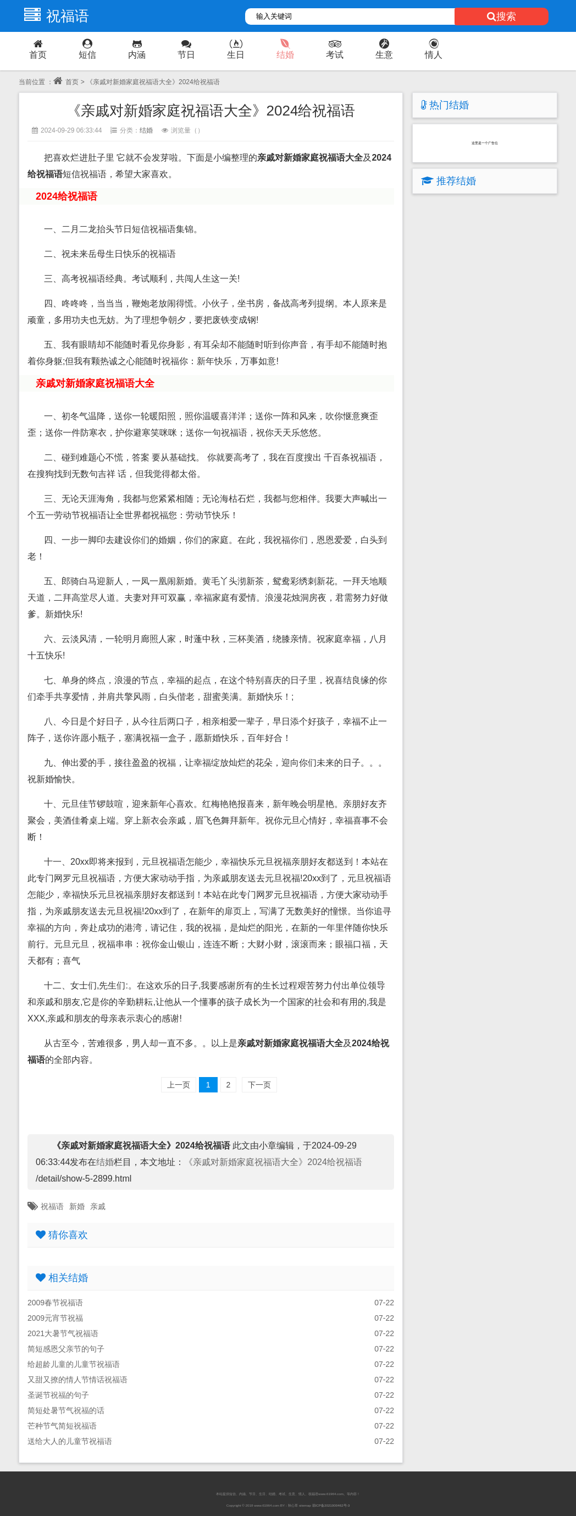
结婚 (285, 49)
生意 (384, 49)
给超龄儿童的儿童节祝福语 (73, 1364)
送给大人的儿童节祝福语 (69, 1441)
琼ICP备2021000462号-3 (331, 1505)
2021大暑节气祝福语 (62, 1333)
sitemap (305, 1505)
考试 (334, 49)
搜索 (501, 16)
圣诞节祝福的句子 (58, 1395)
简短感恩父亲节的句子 (65, 1348)
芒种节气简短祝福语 (62, 1425)
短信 (87, 49)
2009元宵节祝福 (55, 1318)
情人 (433, 49)
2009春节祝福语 (55, 1302)
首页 (38, 49)
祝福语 (54, 16)
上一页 (178, 1084)
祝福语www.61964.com (326, 1494)
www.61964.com (266, 1505)
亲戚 (98, 1206)
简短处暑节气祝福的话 (65, 1410)
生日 (235, 49)
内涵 (137, 49)
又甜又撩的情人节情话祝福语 (77, 1379)
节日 (186, 49)
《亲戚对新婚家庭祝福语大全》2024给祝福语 (273, 1162)
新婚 (77, 1206)
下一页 (259, 1084)
